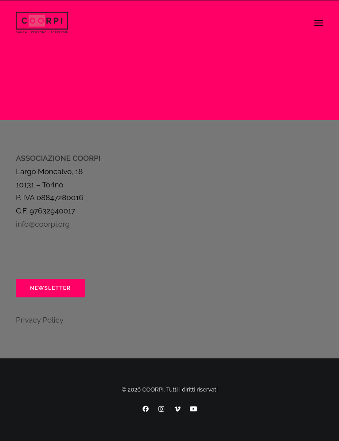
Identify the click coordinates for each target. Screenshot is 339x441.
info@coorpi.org (43, 224)
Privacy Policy (40, 320)
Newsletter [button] (50, 288)
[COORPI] (42, 23)
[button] (318, 23)
